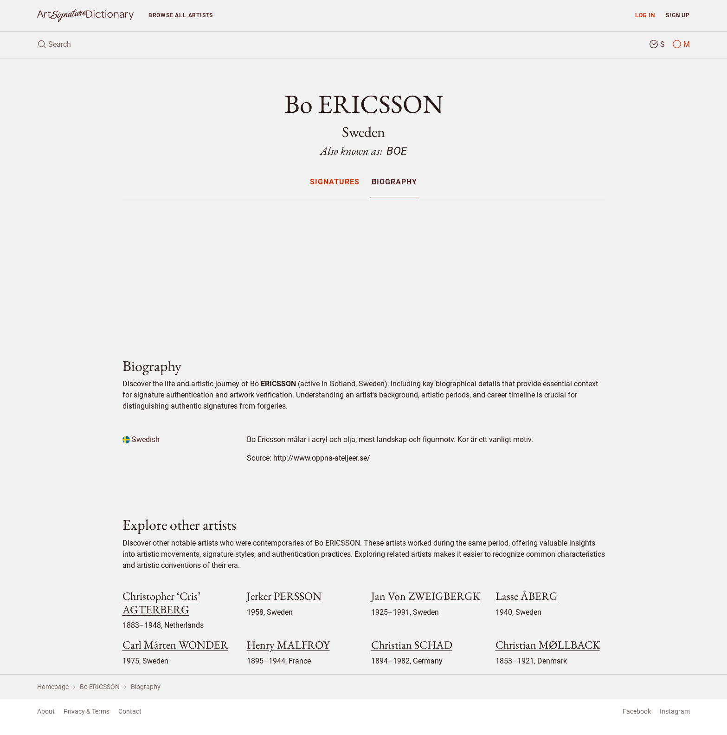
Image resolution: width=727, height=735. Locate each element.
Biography (394, 182)
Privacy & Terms (86, 711)
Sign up (678, 15)
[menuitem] (335, 181)
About (46, 711)
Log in (645, 15)
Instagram (675, 711)
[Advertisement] (364, 270)
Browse (180, 15)
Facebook (637, 711)
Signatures (335, 182)
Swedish (141, 439)
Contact (130, 711)
